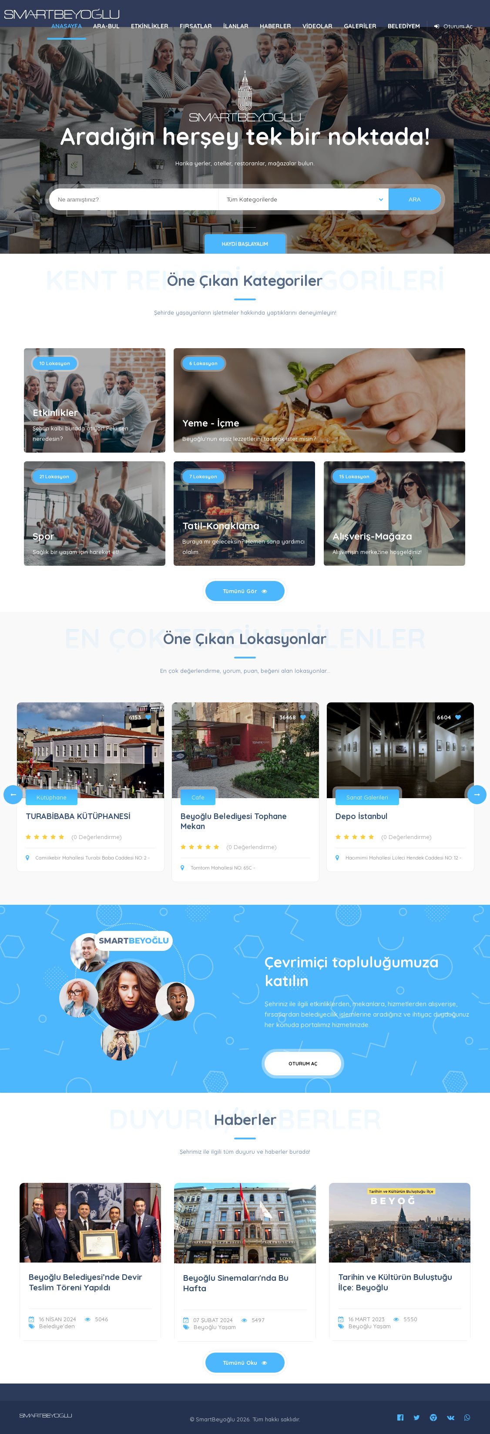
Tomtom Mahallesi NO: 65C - (218, 868)
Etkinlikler (55, 412)
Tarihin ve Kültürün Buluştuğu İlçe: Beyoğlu (395, 1282)
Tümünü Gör (245, 591)
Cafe (198, 797)
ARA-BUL (106, 26)
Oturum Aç (452, 26)
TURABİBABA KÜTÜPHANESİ (78, 816)
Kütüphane (52, 797)
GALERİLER (360, 26)
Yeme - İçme (210, 423)
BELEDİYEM (404, 26)
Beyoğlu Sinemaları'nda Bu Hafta (236, 1283)
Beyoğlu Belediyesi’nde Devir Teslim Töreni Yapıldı (85, 1282)
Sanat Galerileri (367, 797)
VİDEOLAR (317, 26)
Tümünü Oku (245, 1362)
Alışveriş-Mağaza (372, 536)
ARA (414, 199)
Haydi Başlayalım (245, 244)
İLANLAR (235, 26)
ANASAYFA (66, 26)
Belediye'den (57, 1326)
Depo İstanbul (362, 816)
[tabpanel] (245, 794)
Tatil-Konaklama (220, 526)
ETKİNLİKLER (149, 26)
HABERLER (275, 26)
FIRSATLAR (196, 26)
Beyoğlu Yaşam (215, 1326)
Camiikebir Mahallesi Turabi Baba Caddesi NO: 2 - (88, 858)
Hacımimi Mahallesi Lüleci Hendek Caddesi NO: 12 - (398, 858)
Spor (43, 536)
